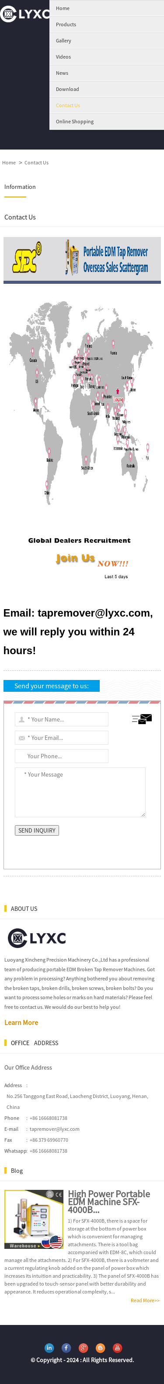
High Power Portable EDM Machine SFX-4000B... (109, 1202)
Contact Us (36, 162)
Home (9, 162)
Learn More (21, 1022)
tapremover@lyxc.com (55, 1129)
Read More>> (145, 1300)
